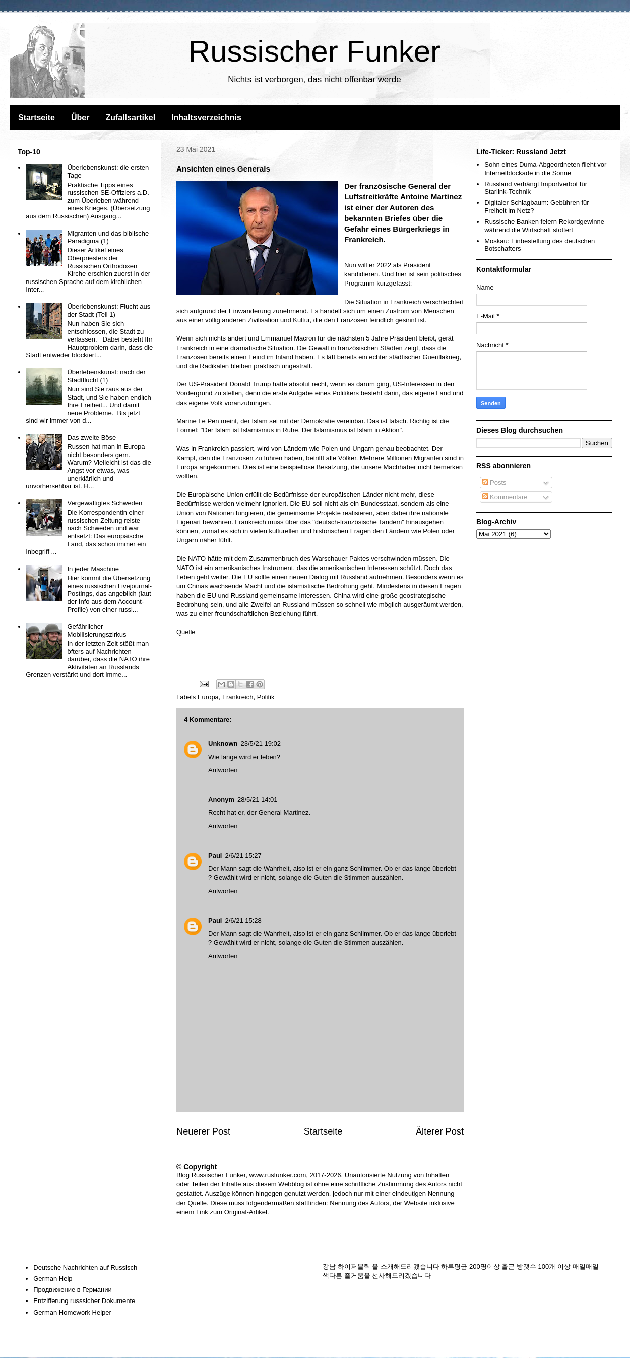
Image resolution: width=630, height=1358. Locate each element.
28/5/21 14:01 (257, 799)
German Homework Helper (72, 1312)
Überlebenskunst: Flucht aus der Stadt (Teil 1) (108, 310)
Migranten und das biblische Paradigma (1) (108, 237)
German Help (52, 1278)
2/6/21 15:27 (243, 855)
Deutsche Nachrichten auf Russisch (85, 1267)
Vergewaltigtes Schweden (104, 503)
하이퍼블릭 (354, 1266)
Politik (266, 697)
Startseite (36, 117)
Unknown (223, 743)
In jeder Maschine (93, 569)
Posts (494, 482)
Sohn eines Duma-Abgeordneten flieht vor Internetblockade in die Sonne (545, 169)
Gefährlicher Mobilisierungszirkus (96, 630)
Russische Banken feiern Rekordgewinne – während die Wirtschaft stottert (547, 226)
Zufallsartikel (130, 117)
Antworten (223, 770)
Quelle (186, 632)
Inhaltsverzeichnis (206, 117)
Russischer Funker (314, 51)
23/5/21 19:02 (261, 743)
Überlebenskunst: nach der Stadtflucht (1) (106, 376)
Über (80, 117)
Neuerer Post (203, 1131)
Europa (208, 697)
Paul (215, 855)
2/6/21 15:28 (243, 920)
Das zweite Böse (91, 437)
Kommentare (505, 497)
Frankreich (237, 697)
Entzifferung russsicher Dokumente (84, 1301)
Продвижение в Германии (72, 1289)
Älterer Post (440, 1131)
